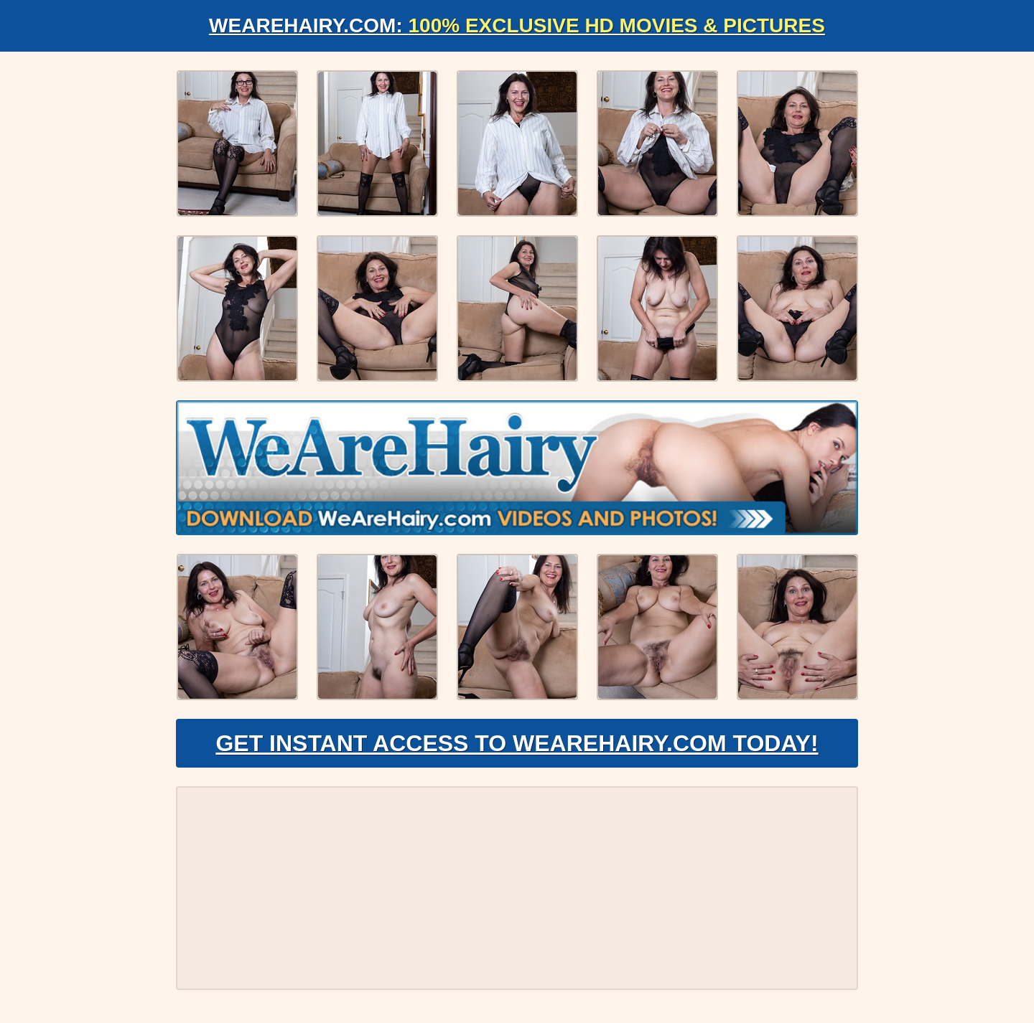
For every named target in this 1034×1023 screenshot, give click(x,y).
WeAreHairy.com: (517, 25)
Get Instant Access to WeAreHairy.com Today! (516, 743)
